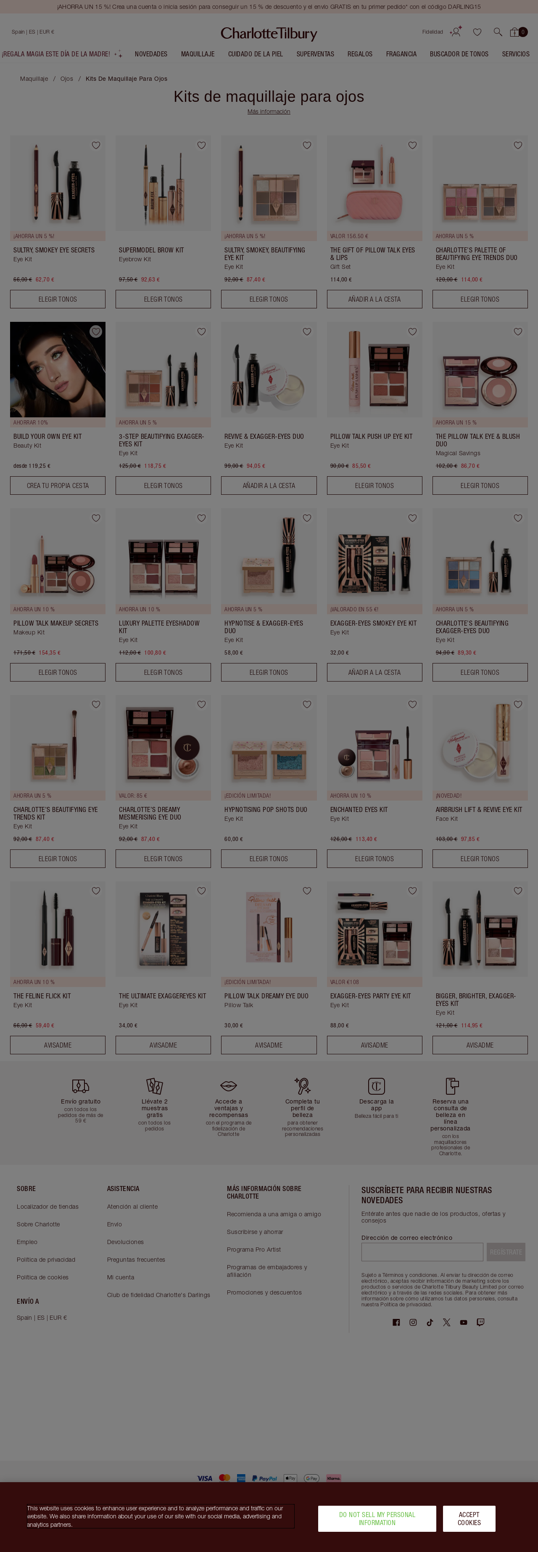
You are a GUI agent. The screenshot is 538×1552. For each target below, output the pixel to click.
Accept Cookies (469, 1518)
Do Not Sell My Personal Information (377, 1518)
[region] (269, 1517)
